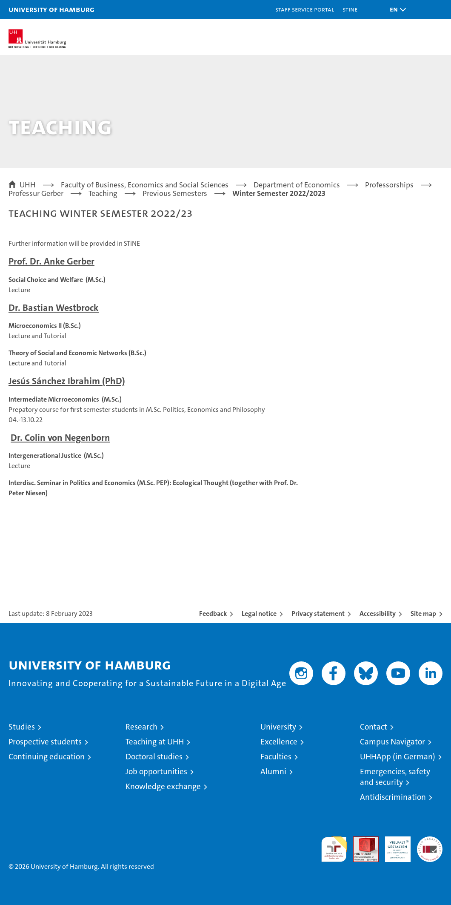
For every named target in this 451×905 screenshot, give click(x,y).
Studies (22, 726)
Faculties (275, 756)
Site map (423, 613)
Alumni (273, 771)
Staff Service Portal (304, 9)
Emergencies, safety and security (395, 776)
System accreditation (429, 845)
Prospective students (45, 741)
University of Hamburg (51, 9)
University (278, 726)
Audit (361, 840)
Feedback (213, 613)
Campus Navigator (392, 741)
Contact (373, 726)
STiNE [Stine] (350, 9)
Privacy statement (318, 613)
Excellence (278, 741)
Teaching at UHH (155, 741)
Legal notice (259, 613)
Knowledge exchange (163, 786)
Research (141, 726)
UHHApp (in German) (397, 756)
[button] (395, 9)
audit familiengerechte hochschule (334, 849)
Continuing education (47, 756)
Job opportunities (156, 771)
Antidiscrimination (393, 797)
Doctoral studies (154, 756)
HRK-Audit (393, 845)
